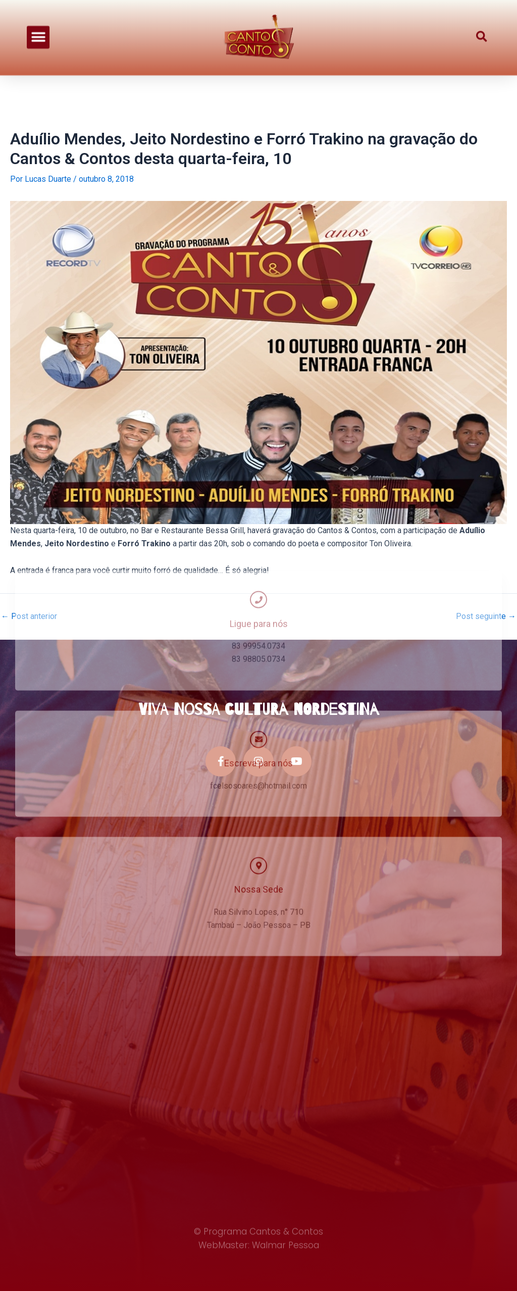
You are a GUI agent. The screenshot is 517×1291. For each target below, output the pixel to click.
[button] (38, 29)
